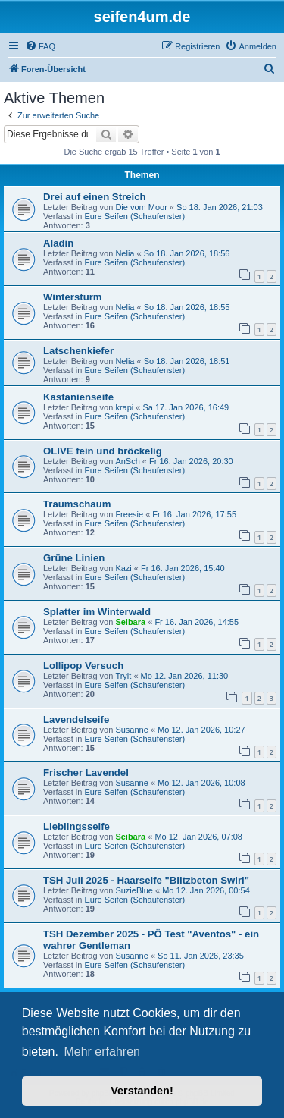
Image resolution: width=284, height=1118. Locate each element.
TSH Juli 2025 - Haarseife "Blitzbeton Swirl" (146, 880)
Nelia (124, 253)
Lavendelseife (76, 719)
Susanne (131, 729)
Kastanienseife (78, 397)
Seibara (130, 622)
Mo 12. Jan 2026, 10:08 (201, 782)
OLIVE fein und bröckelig (102, 451)
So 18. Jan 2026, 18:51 (187, 361)
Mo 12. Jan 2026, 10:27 (201, 729)
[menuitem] (40, 46)
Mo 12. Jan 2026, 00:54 (206, 890)
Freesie (129, 514)
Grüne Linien (74, 558)
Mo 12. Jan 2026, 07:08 (198, 836)
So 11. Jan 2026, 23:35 (201, 955)
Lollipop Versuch (83, 665)
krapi (124, 407)
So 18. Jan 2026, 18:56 (187, 253)
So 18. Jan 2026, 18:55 (187, 307)
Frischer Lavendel (86, 772)
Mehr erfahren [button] (102, 1051)
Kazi (123, 568)
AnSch (127, 461)
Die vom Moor (141, 207)
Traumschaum (77, 504)
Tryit (123, 675)
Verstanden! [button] (142, 1091)
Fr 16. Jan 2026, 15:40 (183, 568)
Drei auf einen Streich (94, 197)
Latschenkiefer (78, 350)
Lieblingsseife (76, 826)
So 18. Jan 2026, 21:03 (219, 207)
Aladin (58, 243)
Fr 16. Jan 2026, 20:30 (191, 461)
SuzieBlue (134, 890)
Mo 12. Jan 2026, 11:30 (185, 675)
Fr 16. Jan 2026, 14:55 (196, 622)
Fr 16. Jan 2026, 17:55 (194, 514)
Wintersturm (72, 297)
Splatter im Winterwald (97, 611)
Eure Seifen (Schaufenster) (134, 216)
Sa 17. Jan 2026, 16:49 (185, 407)
